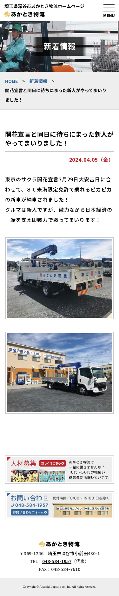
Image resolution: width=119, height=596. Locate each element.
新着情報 (38, 81)
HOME (11, 81)
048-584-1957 (56, 561)
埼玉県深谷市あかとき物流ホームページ (44, 6)
